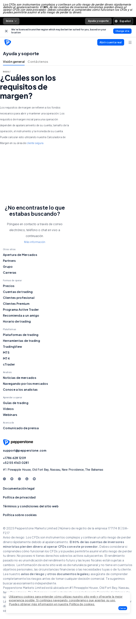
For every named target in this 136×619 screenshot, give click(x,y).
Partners (9, 261)
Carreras (9, 272)
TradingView (12, 346)
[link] (6, 31)
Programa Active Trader (21, 309)
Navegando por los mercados (25, 384)
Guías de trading (15, 403)
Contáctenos (38, 62)
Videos (8, 409)
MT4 (6, 358)
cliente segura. (35, 143)
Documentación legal (19, 488)
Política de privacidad (19, 497)
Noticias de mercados (19, 378)
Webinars (10, 415)
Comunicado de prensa (21, 428)
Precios (8, 286)
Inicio (11, 20)
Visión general (14, 62)
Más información (34, 242)
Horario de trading (17, 321)
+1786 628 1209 (14, 458)
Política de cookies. (82, 604)
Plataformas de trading (21, 335)
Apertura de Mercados (20, 255)
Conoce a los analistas (20, 389)
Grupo (8, 266)
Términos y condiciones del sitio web (31, 506)
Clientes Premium (16, 304)
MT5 (6, 352)
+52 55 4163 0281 (16, 463)
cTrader (9, 364)
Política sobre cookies (20, 515)
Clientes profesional (18, 298)
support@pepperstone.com (24, 450)
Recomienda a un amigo (21, 315)
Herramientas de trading (21, 341)
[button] (122, 608)
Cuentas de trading (18, 292)
